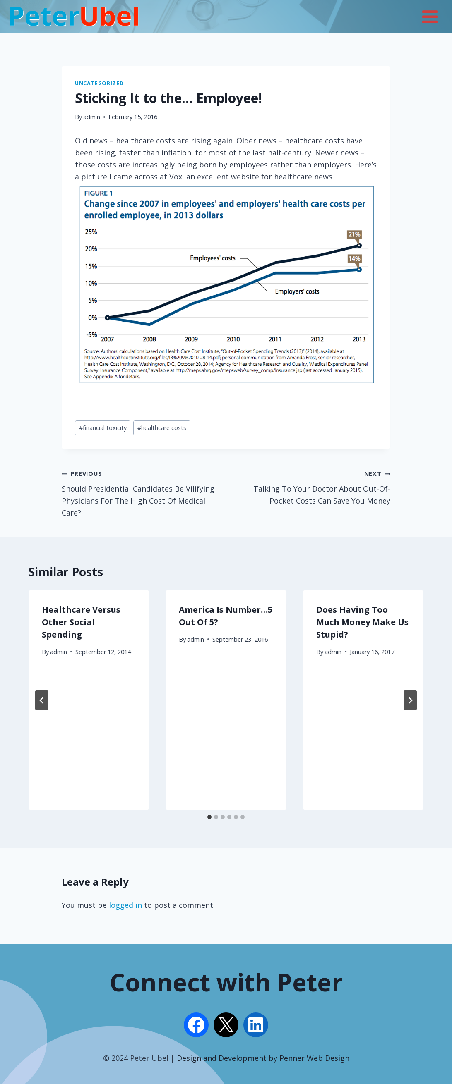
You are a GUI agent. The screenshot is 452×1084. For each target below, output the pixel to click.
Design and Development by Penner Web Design (263, 1058)
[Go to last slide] (41, 700)
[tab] (209, 817)
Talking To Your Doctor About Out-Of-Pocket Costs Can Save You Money (311, 486)
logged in (125, 905)
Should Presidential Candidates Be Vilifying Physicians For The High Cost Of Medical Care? (140, 492)
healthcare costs (161, 428)
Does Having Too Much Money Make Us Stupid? (362, 622)
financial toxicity (103, 428)
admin (91, 117)
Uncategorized (99, 83)
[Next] (410, 700)
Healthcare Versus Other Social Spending (81, 622)
